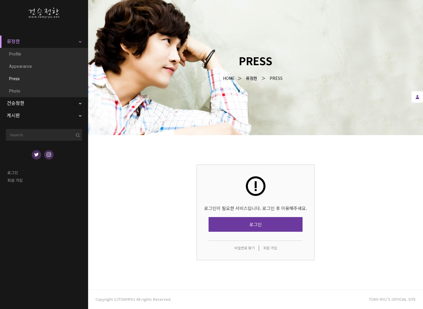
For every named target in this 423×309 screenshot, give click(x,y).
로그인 (12, 172)
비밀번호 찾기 (244, 247)
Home (229, 78)
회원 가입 (15, 180)
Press (276, 78)
